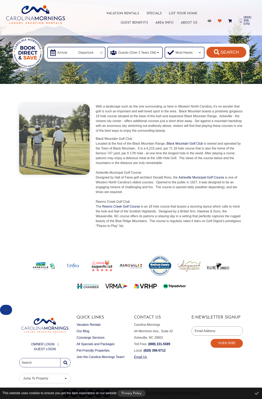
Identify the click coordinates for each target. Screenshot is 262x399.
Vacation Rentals (101, 14)
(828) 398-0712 (154, 350)
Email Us (140, 357)
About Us (190, 22)
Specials (128, 14)
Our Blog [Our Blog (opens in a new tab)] (83, 331)
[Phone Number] (246, 19)
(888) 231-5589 (159, 344)
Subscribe (227, 343)
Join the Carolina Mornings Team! (101, 357)
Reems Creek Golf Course (121, 206)
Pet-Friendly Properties (93, 350)
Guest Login (45, 349)
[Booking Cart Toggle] (229, 19)
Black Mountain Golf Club (184, 143)
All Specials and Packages (96, 344)
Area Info (169, 22)
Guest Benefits (184, 14)
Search (226, 52)
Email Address (205, 331)
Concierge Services (91, 337)
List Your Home (153, 14)
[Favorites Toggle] (219, 19)
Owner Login (43, 344)
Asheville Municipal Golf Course (201, 177)
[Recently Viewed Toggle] (209, 19)
